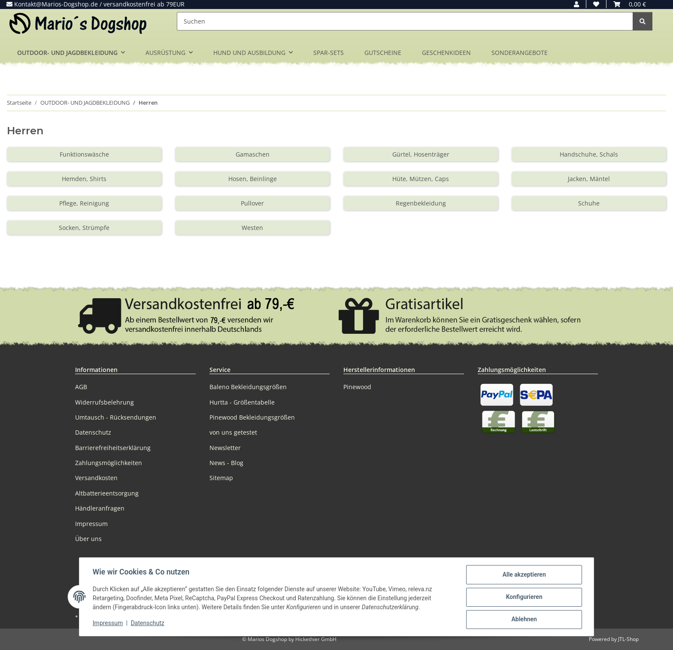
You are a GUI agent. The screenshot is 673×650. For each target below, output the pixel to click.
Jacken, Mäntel (589, 179)
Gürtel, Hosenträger (420, 154)
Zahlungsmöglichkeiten (108, 463)
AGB (81, 387)
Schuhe (589, 203)
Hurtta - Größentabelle (242, 402)
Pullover (252, 203)
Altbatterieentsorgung (107, 493)
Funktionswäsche (84, 154)
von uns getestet (233, 432)
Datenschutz (148, 623)
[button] (576, 4)
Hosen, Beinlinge (252, 179)
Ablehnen (523, 619)
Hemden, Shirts (84, 179)
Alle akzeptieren (523, 574)
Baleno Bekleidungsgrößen (248, 387)
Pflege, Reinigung (84, 203)
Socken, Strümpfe (84, 228)
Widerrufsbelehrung (104, 402)
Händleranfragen (99, 508)
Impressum (108, 623)
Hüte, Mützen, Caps (420, 179)
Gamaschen (253, 154)
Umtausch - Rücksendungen (115, 417)
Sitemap (221, 478)
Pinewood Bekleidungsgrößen (252, 417)
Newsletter (225, 448)
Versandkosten (96, 478)
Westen (252, 228)
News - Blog (226, 463)
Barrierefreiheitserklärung (113, 448)
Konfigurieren (523, 597)
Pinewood (357, 387)
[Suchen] (405, 21)
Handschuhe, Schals (589, 154)
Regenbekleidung (421, 203)
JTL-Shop (628, 639)
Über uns (88, 539)
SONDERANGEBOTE (519, 52)
